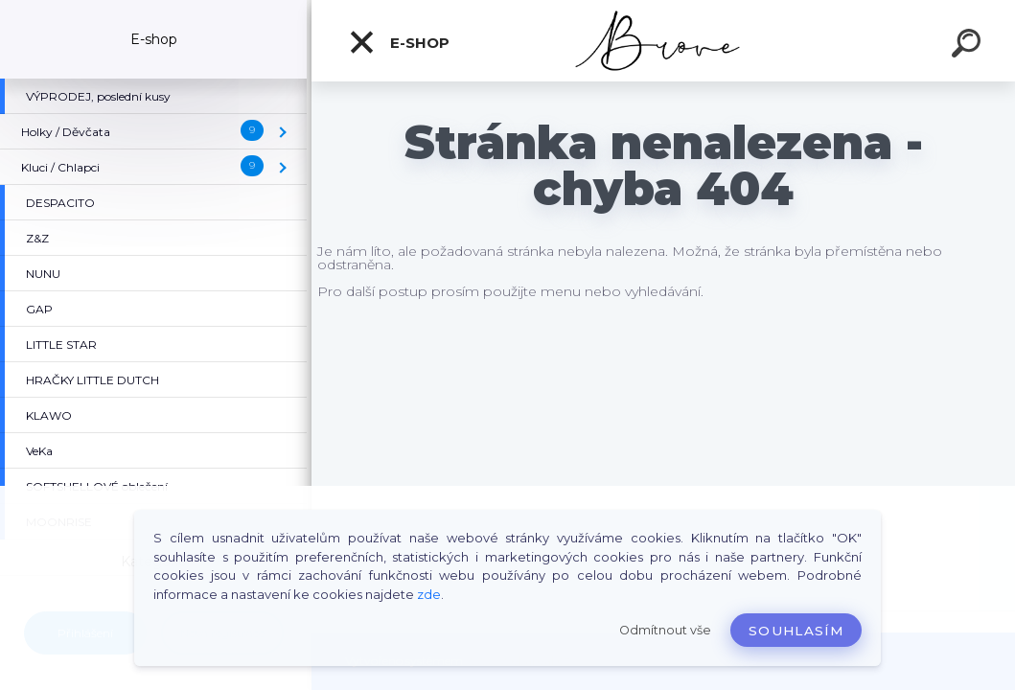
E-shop (399, 42)
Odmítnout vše (665, 630)
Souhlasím (796, 630)
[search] (969, 46)
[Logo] (664, 41)
